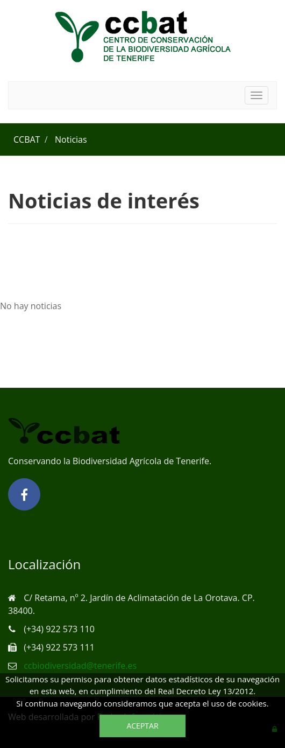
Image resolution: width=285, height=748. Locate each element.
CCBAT (26, 139)
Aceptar (142, 726)
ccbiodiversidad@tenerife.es (80, 666)
